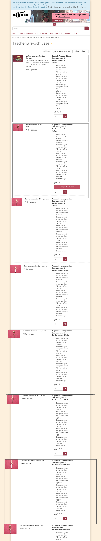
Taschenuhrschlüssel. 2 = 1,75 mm (35, 266)
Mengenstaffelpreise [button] (67, 187)
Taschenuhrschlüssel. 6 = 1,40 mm (37, 199)
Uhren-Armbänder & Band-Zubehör (34, 33)
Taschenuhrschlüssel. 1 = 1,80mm (31, 525)
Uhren (15, 33)
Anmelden (58, 20)
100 (80, 51)
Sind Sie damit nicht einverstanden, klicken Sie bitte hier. (67, 7)
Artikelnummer (62, 51)
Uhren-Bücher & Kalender (60, 33)
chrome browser (64, 17)
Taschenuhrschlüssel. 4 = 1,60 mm (34, 331)
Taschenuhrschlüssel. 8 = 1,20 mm (33, 395)
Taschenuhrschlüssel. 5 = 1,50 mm (32, 460)
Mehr (74, 33)
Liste (47, 51)
